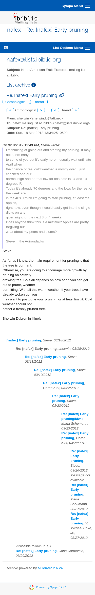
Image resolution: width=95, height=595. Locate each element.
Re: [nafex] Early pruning (45, 357)
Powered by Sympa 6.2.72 (51, 587)
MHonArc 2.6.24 (50, 568)
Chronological (16, 102)
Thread (39, 102)
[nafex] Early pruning (24, 340)
